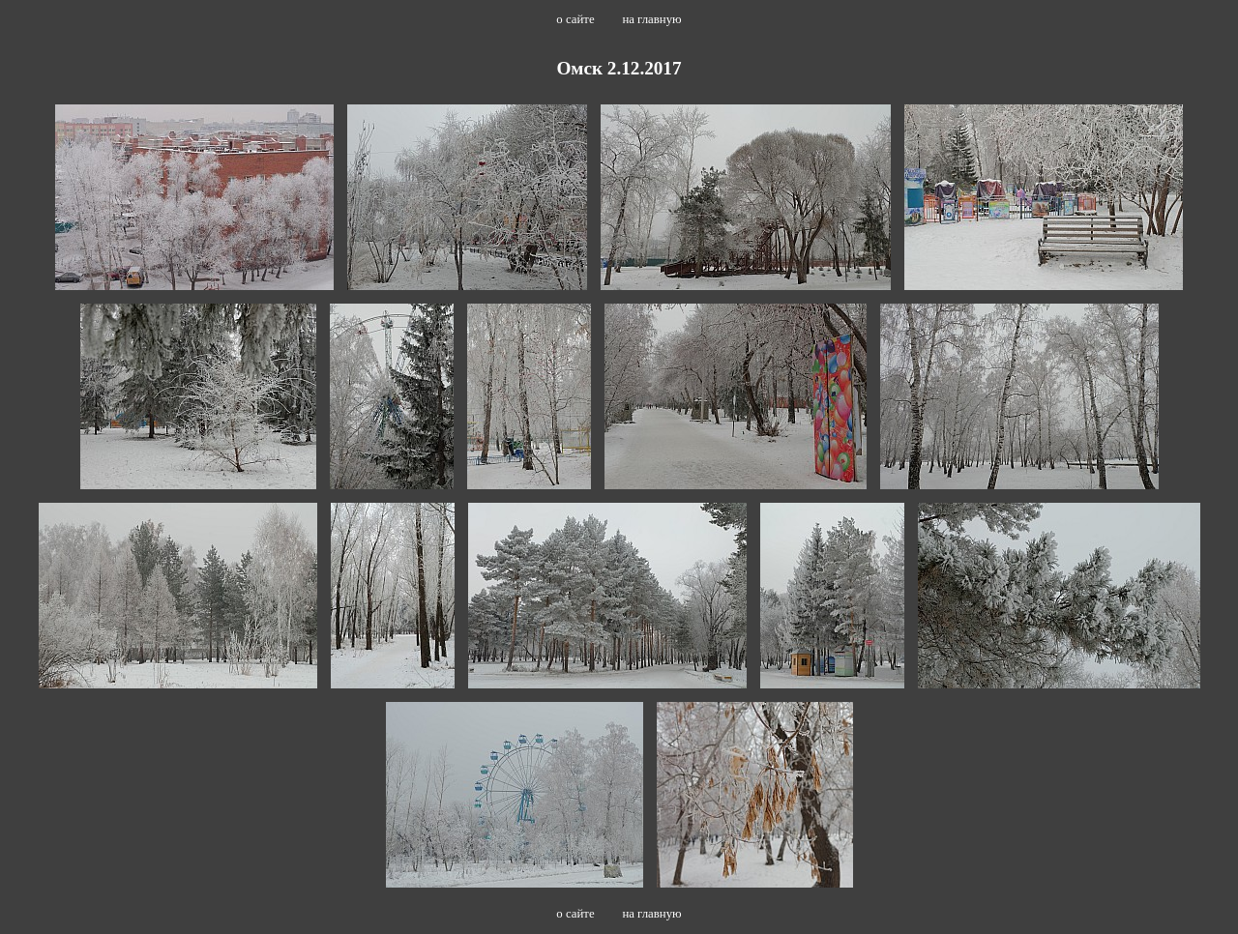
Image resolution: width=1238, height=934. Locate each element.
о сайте (575, 19)
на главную (651, 19)
